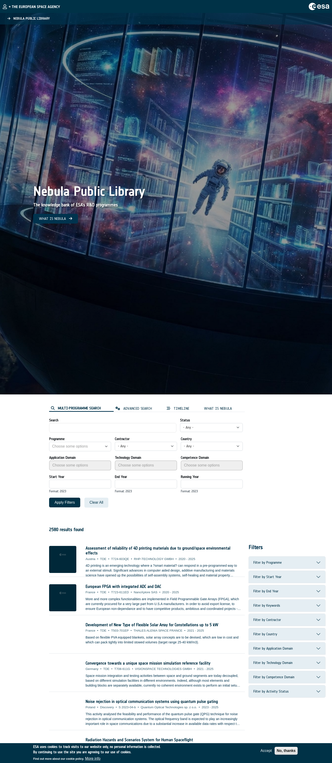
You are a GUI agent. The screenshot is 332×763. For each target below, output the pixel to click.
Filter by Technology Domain (273, 662)
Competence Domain (195, 457)
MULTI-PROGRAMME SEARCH (76, 408)
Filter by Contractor (267, 620)
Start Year (56, 477)
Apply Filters (64, 502)
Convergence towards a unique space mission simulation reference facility (148, 663)
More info (93, 759)
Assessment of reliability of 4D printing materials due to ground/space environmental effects (158, 551)
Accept (266, 751)
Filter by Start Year (267, 577)
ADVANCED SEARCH (134, 408)
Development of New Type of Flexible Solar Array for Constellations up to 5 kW (152, 624)
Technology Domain (128, 457)
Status (185, 420)
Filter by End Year (266, 591)
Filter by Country (265, 634)
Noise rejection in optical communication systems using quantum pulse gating (152, 701)
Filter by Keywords (266, 605)
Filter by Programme (267, 562)
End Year (121, 477)
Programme (57, 439)
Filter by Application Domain (273, 648)
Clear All (96, 502)
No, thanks (286, 751)
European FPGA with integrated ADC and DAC (123, 586)
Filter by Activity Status (271, 691)
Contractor (122, 439)
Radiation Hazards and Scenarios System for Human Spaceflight (139, 739)
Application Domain (62, 457)
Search (53, 420)
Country (186, 439)
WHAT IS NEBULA (55, 218)
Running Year (190, 477)
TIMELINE (178, 408)
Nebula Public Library (28, 19)
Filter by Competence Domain (273, 677)
